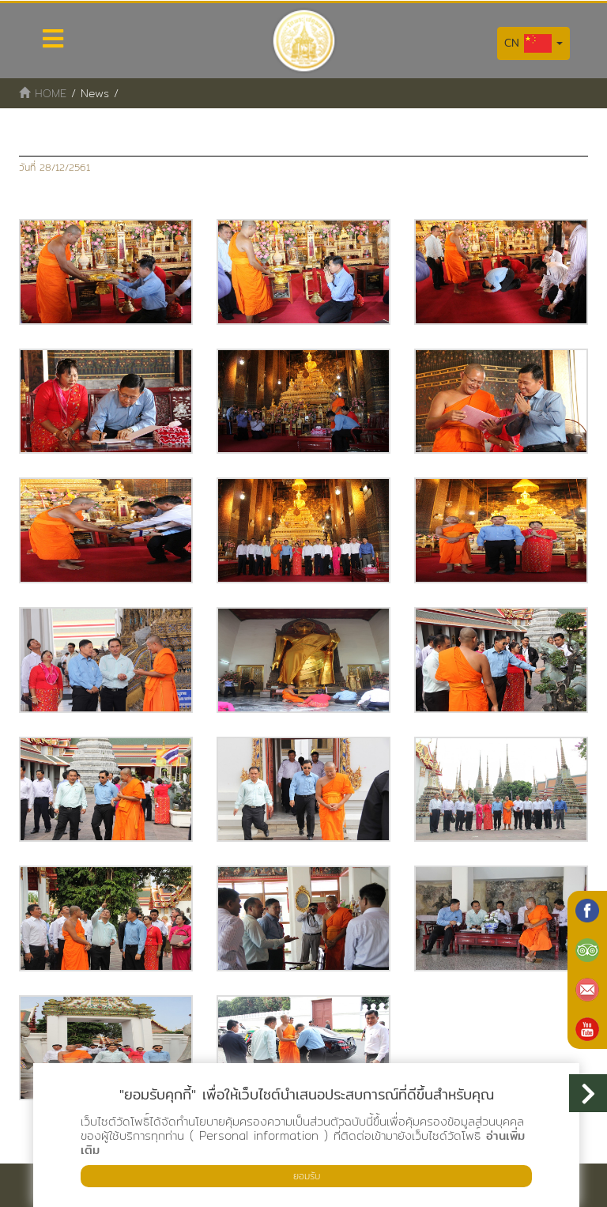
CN (533, 43)
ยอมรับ (306, 1175)
